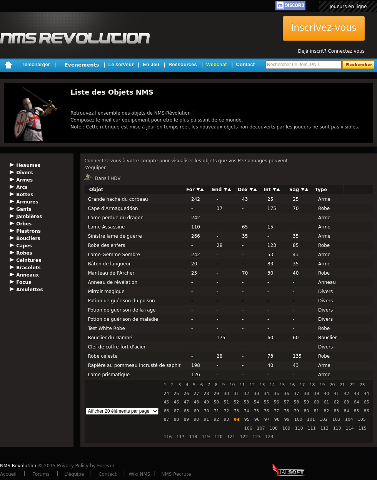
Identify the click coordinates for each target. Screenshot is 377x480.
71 (216, 410)
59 (306, 402)
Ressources (182, 64)
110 (299, 428)
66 (166, 410)
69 (196, 410)
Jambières (29, 216)
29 (216, 393)
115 (363, 428)
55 (266, 402)
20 (332, 384)
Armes (24, 180)
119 (206, 436)
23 (362, 384)
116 (167, 436)
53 (246, 402)
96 (257, 419)
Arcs (21, 187)
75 (256, 410)
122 (244, 436)
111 (312, 428)
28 (206, 393)
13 (262, 384)
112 (324, 428)
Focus (23, 282)
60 (316, 402)
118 (193, 436)
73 (236, 410)
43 (356, 393)
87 (166, 419)
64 (356, 402)
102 (324, 419)
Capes (24, 245)
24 (166, 393)
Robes (24, 253)
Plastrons (28, 231)
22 (352, 384)
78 (286, 410)
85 (356, 410)
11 (242, 384)
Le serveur (121, 64)
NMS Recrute (176, 474)
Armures (27, 202)
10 (232, 384)
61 (326, 402)
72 (226, 410)
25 (176, 393)
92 (216, 419)
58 (296, 402)
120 (218, 436)
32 (246, 393)
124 (269, 436)
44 (366, 393)
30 (226, 393)
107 (261, 428)
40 (326, 393)
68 (186, 410)
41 (336, 393)
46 (176, 402)
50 (216, 402)
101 (311, 419)
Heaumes (28, 165)
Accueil (8, 474)
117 (180, 436)
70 (206, 410)
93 (226, 419)
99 (287, 419)
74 (246, 410)
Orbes (24, 224)
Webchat (216, 64)
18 (312, 384)
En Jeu (151, 64)
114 (350, 428)
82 (326, 410)
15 (282, 384)
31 (236, 393)
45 (166, 402)
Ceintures (28, 260)
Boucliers (28, 238)
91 (206, 419)
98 (277, 419)
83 (336, 410)
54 (256, 402)
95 (247, 419)
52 (236, 402)
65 (366, 402)
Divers (24, 172)
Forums (40, 474)
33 (256, 393)
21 (342, 384)
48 (196, 402)
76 (266, 410)
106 (248, 428)
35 (276, 393)
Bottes (24, 194)
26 (186, 393)
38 (306, 393)
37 (296, 393)
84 (346, 410)
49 (206, 402)
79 (296, 410)
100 (298, 419)
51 (226, 402)
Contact (245, 64)
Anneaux (27, 275)
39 (316, 393)
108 (274, 428)
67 (176, 410)
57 (286, 402)
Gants (23, 209)
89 (186, 419)
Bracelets (28, 267)
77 (276, 410)
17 (302, 384)
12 (252, 384)
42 (346, 393)
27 (196, 393)
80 (306, 410)
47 (186, 402)
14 (272, 384)
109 (286, 428)
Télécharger (36, 64)
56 (276, 402)
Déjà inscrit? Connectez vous (331, 51)
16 (292, 384)
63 (346, 402)
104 (349, 419)
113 (337, 428)
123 (256, 436)
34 (266, 393)
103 (336, 419)
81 (316, 410)
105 (362, 419)
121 (231, 436)
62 (336, 402)
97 (267, 419)
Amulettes (29, 289)
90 (196, 419)
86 (366, 410)
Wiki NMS (139, 474)
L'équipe (74, 474)
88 (176, 419)
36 (286, 393)
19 (322, 384)
